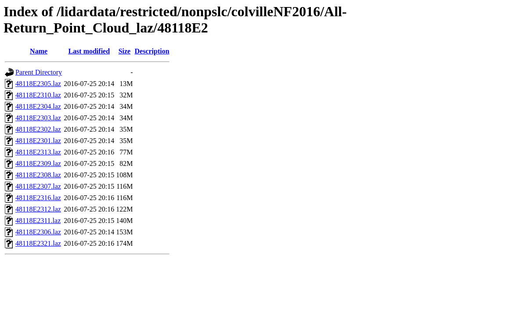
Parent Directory (38, 72)
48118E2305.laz (38, 83)
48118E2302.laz (38, 129)
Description (152, 51)
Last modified (89, 51)
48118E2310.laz (38, 95)
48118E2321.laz (38, 243)
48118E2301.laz (38, 140)
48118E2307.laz (38, 186)
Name (38, 51)
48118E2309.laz (38, 163)
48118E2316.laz (38, 197)
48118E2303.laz (38, 118)
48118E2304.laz (38, 106)
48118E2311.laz (38, 220)
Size (125, 51)
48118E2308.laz (38, 175)
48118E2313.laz (38, 152)
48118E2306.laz (38, 232)
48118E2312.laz (38, 209)
